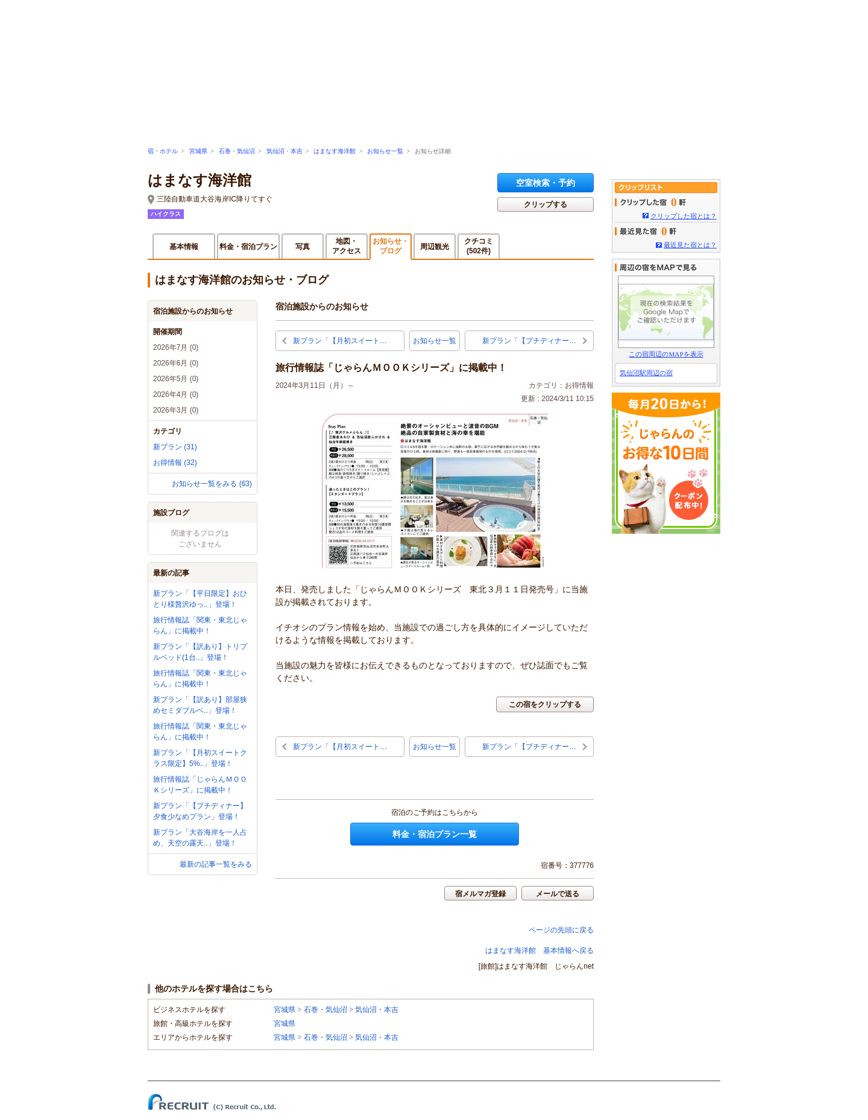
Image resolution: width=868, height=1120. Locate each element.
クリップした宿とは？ (683, 216)
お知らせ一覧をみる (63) (212, 483)
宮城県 (198, 151)
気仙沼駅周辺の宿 (646, 372)
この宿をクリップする (545, 704)
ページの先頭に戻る (561, 930)
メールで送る (557, 894)
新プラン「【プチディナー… (529, 341)
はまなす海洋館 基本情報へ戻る (539, 950)
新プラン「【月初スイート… (340, 341)
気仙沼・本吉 (284, 151)
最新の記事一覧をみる (216, 864)
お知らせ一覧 (385, 151)
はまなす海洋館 (334, 151)
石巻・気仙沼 (237, 151)
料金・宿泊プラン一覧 (434, 834)
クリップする (545, 204)
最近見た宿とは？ (690, 244)
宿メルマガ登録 (480, 894)
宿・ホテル (163, 151)
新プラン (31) (175, 447)
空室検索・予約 (545, 183)
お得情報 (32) (175, 462)
